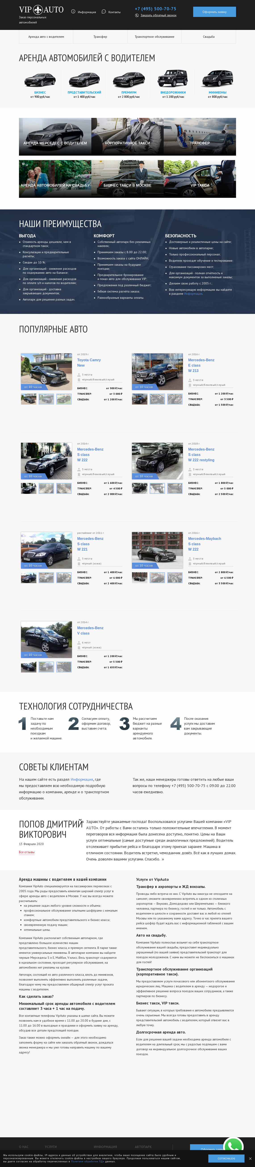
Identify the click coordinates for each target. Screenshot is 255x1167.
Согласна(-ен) (226, 1158)
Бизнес (40, 92)
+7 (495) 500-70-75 (155, 9)
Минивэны (217, 92)
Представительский (84, 92)
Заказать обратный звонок (158, 15)
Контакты (115, 12)
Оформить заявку (215, 12)
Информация (87, 12)
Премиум (128, 92)
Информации (193, 294)
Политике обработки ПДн (88, 1161)
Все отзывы (27, 852)
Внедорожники (173, 92)
